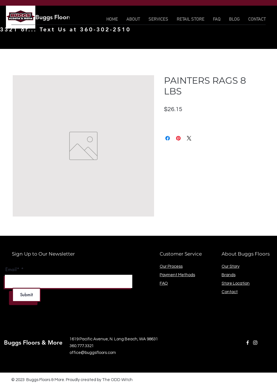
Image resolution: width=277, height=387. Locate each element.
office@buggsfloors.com (93, 353)
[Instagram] (255, 342)
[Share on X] (189, 138)
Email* (12, 269)
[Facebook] (247, 342)
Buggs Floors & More (64, 17)
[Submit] (26, 295)
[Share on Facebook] (167, 138)
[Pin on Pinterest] (178, 138)
